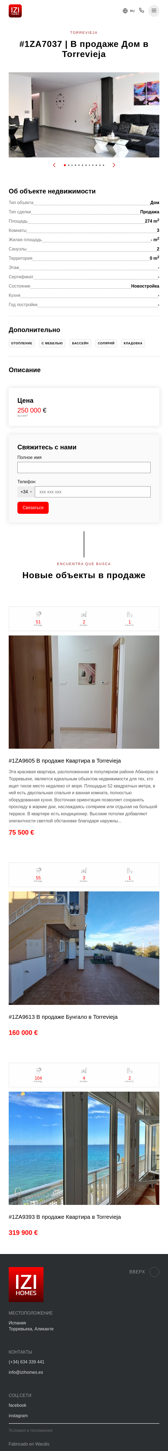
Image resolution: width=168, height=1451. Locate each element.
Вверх (144, 1272)
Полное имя (29, 457)
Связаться (33, 507)
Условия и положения (30, 1430)
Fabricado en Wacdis (29, 1444)
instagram (18, 1415)
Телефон (26, 481)
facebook (17, 1405)
